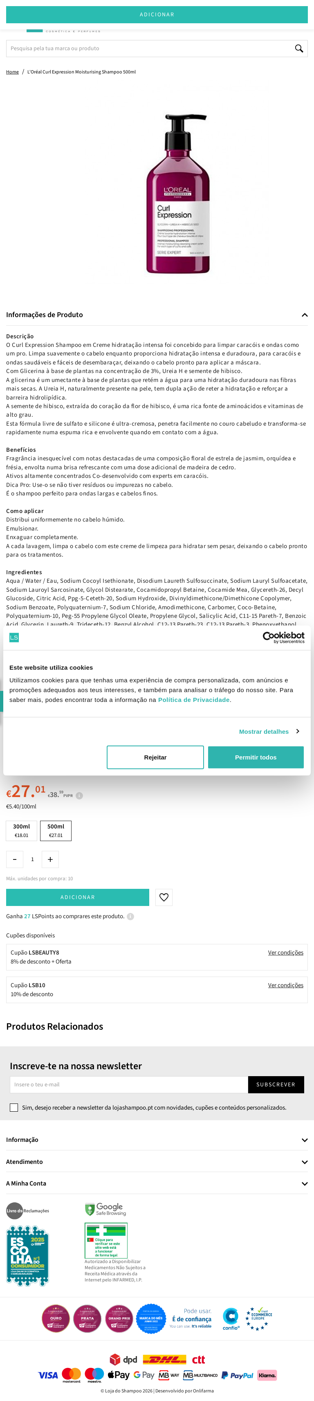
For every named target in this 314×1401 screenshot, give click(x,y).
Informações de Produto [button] (44, 315)
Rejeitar (155, 757)
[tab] (157, 315)
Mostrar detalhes (264, 731)
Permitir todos (256, 757)
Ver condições (285, 952)
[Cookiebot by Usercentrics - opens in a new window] (269, 637)
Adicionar (78, 897)
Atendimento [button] (24, 1162)
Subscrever (276, 1085)
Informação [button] (22, 1140)
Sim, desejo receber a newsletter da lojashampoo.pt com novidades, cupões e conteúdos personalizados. (154, 1107)
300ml (21, 830)
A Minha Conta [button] (26, 1184)
